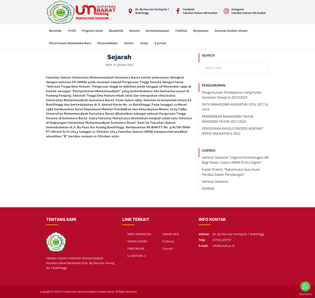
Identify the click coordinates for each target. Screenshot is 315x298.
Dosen (129, 43)
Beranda (55, 31)
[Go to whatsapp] (305, 286)
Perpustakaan (107, 43)
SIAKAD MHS (171, 234)
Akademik (116, 31)
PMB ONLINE (135, 248)
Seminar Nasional (215, 181)
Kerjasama (201, 31)
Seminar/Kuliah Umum (231, 31)
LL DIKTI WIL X (136, 256)
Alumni (134, 31)
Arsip (144, 43)
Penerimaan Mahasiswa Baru (70, 43)
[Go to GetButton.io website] (305, 294)
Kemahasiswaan (157, 31)
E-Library (168, 241)
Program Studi (92, 31)
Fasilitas (181, 31)
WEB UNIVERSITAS (139, 234)
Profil (72, 31)
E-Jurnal (160, 43)
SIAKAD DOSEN (137, 241)
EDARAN (208, 188)
